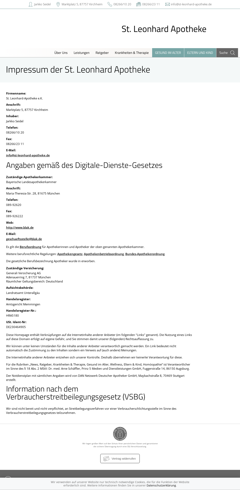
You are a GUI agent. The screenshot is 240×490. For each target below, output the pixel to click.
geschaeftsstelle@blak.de (24, 239)
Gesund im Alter (168, 52)
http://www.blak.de (20, 227)
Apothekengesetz (69, 254)
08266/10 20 (122, 4)
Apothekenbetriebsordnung (104, 254)
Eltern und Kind (200, 52)
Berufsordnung (30, 247)
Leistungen (81, 52)
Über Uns (61, 52)
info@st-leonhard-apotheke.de (191, 4)
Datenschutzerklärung (161, 485)
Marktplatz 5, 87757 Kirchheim (82, 4)
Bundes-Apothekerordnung (145, 254)
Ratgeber (102, 52)
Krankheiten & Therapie (132, 52)
